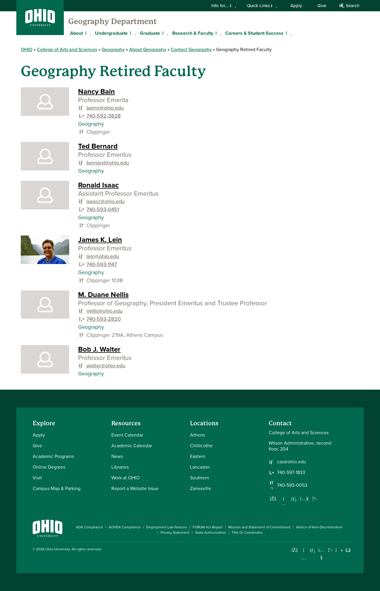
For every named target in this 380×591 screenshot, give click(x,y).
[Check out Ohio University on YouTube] (321, 554)
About (76, 33)
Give (321, 5)
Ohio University (57, 549)
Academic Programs (53, 456)
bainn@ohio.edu (105, 108)
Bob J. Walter (99, 349)
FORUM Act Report (208, 527)
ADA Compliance (89, 527)
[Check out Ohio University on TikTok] (339, 550)
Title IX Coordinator (247, 532)
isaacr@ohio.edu (105, 201)
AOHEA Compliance (125, 527)
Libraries (120, 467)
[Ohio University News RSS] (348, 550)
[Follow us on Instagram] (283, 503)
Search (349, 5)
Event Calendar (127, 435)
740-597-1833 (291, 472)
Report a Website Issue (135, 488)
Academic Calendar (131, 445)
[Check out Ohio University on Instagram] (303, 557)
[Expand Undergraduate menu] (132, 33)
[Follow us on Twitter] (314, 498)
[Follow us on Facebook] (273, 498)
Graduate (150, 33)
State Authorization (210, 532)
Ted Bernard (98, 146)
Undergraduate (111, 33)
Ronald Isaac (98, 185)
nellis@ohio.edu (104, 311)
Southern (199, 477)
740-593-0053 (292, 485)
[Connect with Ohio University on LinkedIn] (312, 550)
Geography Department (112, 21)
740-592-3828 (103, 116)
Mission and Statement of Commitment (259, 527)
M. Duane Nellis (103, 294)
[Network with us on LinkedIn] (293, 498)
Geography (113, 49)
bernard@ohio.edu (107, 163)
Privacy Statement (175, 532)
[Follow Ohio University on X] (330, 550)
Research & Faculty (192, 33)
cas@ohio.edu (291, 462)
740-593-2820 (103, 319)
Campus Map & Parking (56, 488)
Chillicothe (201, 445)
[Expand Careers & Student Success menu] (288, 33)
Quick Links (262, 5)
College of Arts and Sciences (67, 49)
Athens (197, 435)
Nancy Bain (96, 91)
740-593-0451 (102, 209)
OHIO (26, 49)
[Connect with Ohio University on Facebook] (294, 550)
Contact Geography (191, 49)
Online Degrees (49, 467)
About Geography (147, 49)
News (117, 456)
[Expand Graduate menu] (164, 33)
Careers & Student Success (254, 33)
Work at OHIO (125, 477)
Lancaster (200, 467)
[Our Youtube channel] (304, 498)
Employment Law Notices (166, 527)
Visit (37, 477)
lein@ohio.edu (102, 256)
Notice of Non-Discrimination (319, 527)
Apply (296, 5)
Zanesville (200, 488)
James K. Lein (100, 239)
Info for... (223, 5)
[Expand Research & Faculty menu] (217, 33)
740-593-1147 (101, 264)
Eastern (197, 456)
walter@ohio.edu (105, 365)
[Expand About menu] (87, 33)
